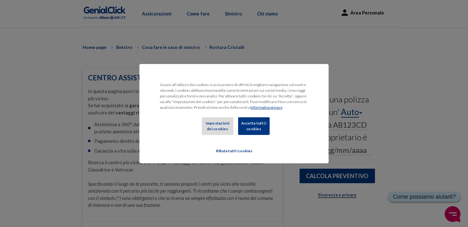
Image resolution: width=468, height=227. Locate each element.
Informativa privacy (266, 107)
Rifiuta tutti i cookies (234, 150)
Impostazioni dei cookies (218, 126)
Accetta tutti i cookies (253, 126)
